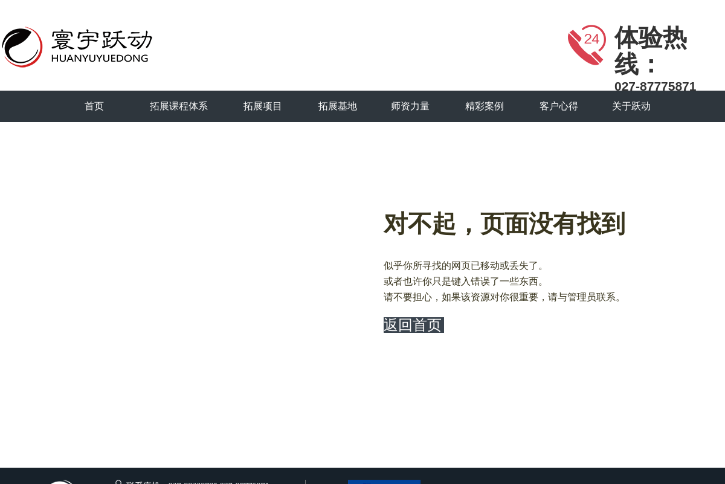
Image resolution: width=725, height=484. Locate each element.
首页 (94, 106)
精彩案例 (484, 106)
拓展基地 (337, 106)
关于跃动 (631, 106)
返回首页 (413, 325)
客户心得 (559, 106)
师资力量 (410, 106)
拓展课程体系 (179, 106)
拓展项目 (262, 106)
